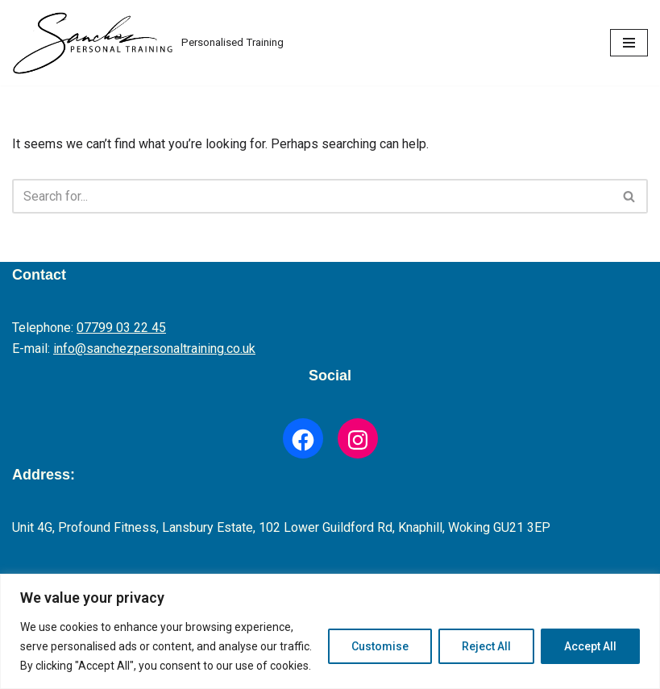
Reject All (486, 646)
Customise (380, 646)
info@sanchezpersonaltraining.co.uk (154, 348)
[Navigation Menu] (629, 42)
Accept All (590, 646)
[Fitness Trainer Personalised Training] (148, 42)
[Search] (312, 196)
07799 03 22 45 (121, 327)
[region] (330, 631)
